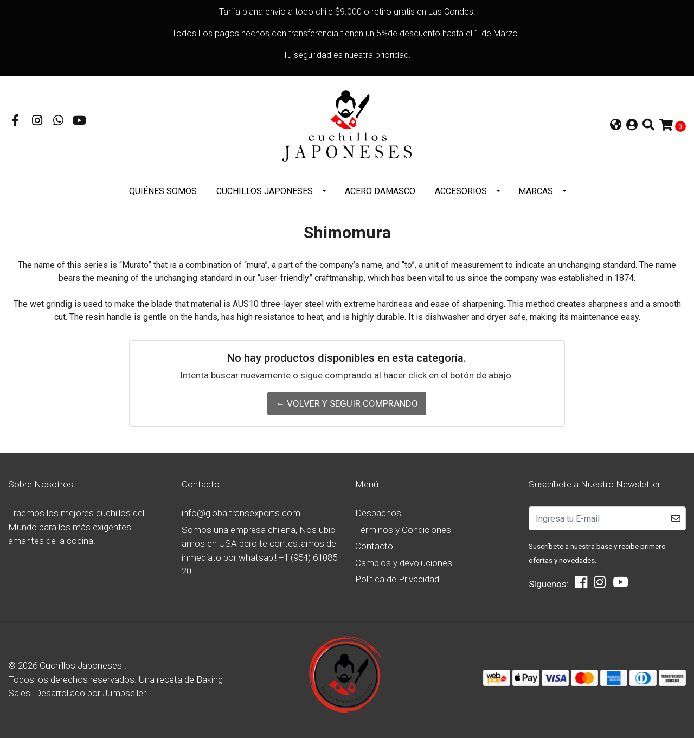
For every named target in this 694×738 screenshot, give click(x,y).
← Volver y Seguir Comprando (346, 403)
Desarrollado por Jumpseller (90, 693)
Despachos (378, 513)
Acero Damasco (380, 191)
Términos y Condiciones (403, 529)
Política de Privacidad (397, 579)
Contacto (374, 546)
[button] (615, 126)
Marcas (535, 191)
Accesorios (461, 191)
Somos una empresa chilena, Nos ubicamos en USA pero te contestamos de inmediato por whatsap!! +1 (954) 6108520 (259, 550)
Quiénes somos (163, 191)
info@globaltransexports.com (241, 513)
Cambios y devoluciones (403, 562)
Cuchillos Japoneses (264, 191)
